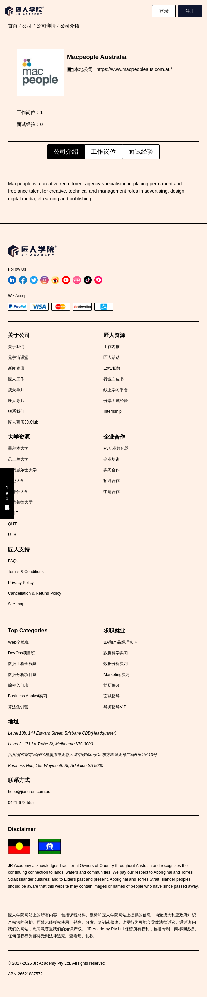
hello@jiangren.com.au (29, 792)
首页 (13, 25)
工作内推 (112, 347)
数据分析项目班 (22, 675)
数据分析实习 (116, 664)
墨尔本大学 (18, 448)
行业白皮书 (114, 379)
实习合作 (112, 470)
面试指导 (112, 696)
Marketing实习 (117, 675)
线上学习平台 (116, 390)
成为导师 (16, 390)
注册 (190, 11)
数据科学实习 (116, 653)
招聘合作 (112, 481)
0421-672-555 (21, 803)
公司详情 (45, 25)
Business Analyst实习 (28, 696)
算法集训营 (18, 707)
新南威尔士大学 (22, 470)
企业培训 (112, 459)
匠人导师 (16, 401)
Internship (113, 411)
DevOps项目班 (21, 653)
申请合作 (112, 492)
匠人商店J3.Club (23, 422)
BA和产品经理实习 (121, 642)
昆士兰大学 (18, 459)
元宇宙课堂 (18, 357)
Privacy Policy (21, 583)
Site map (16, 604)
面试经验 (140, 151)
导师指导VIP (115, 707)
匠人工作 (16, 379)
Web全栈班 (18, 642)
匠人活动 (112, 357)
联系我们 (16, 411)
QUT (12, 524)
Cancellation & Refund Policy (34, 593)
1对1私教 (112, 368)
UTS (12, 535)
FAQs (13, 561)
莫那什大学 (18, 492)
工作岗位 (103, 151)
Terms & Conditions (26, 572)
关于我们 (16, 347)
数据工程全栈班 (22, 664)
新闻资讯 (16, 368)
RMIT (13, 513)
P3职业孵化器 (116, 448)
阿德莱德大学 (20, 502)
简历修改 (112, 685)
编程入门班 (18, 685)
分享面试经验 (116, 401)
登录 (164, 11)
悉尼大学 (16, 481)
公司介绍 (66, 151)
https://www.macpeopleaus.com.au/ (134, 69)
